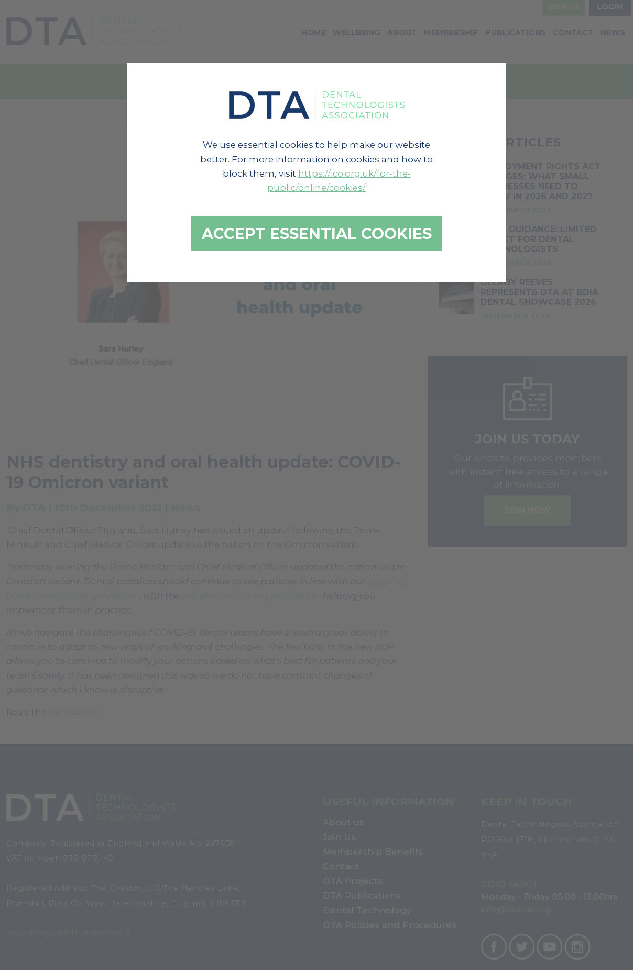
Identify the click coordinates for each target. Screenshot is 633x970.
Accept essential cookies (317, 233)
